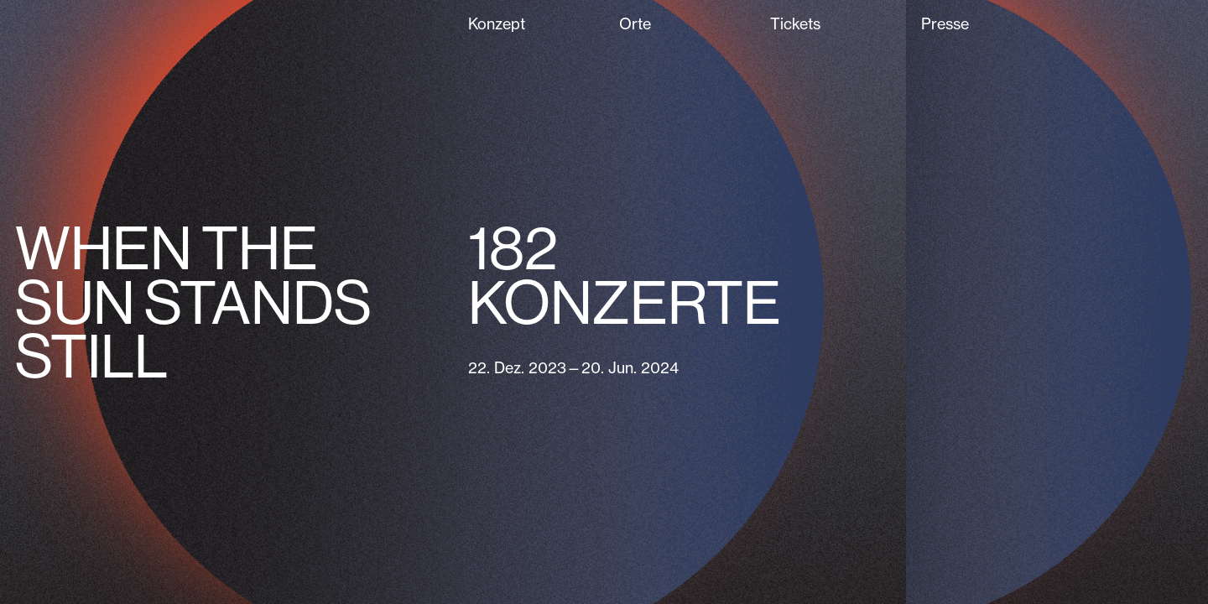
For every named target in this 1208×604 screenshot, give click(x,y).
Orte (635, 24)
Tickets (795, 24)
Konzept (496, 24)
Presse (945, 24)
